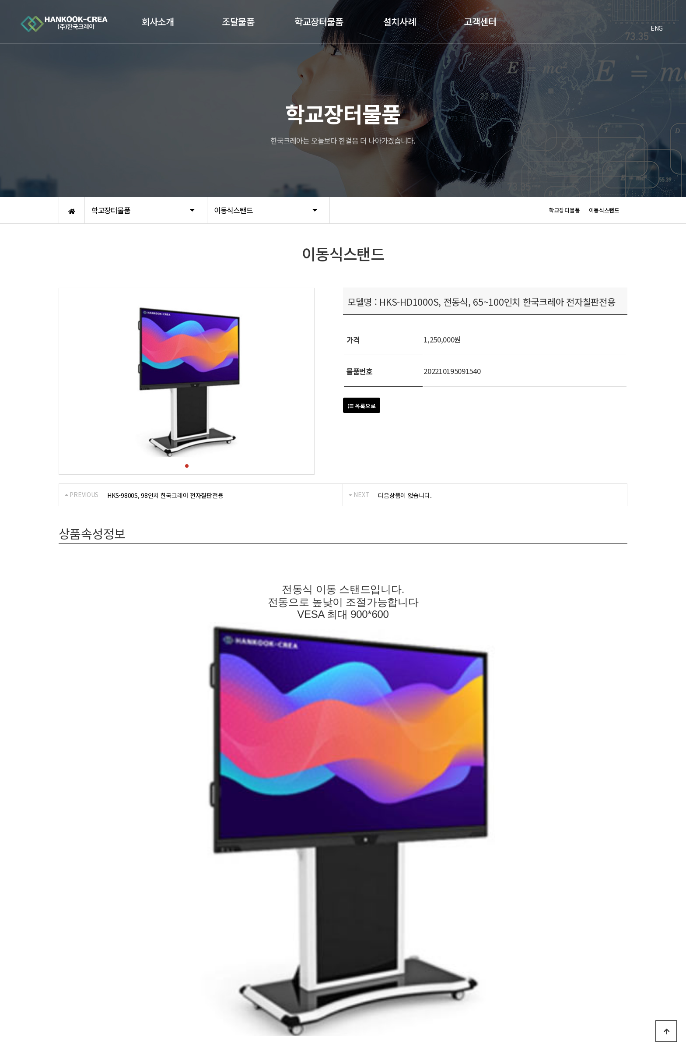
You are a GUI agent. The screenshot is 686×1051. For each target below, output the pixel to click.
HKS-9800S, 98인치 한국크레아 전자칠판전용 (165, 495)
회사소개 (70, 929)
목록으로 (361, 406)
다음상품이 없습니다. (404, 495)
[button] (187, 466)
